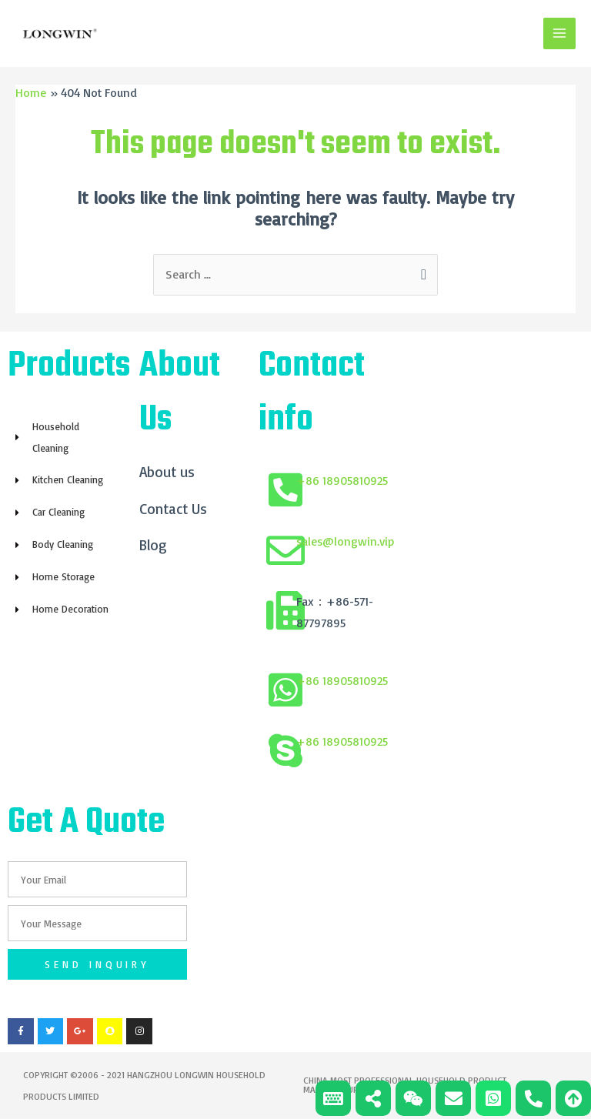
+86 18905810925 (342, 481)
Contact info (312, 394)
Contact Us (173, 509)
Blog (153, 546)
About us (167, 472)
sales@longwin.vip (345, 541)
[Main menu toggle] (559, 34)
